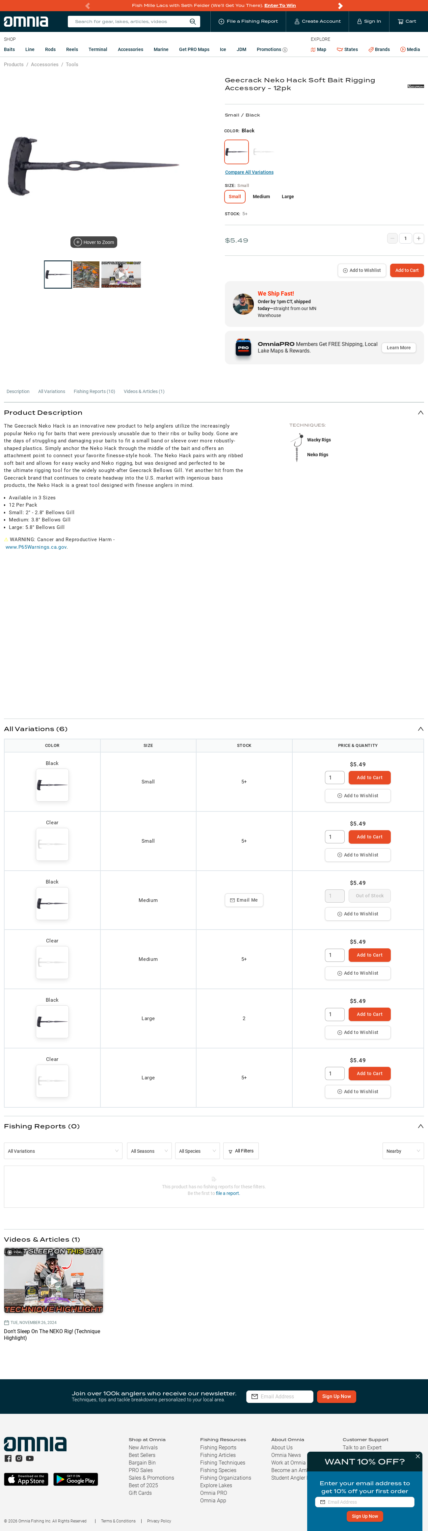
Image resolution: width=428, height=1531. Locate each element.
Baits (9, 49)
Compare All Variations (249, 172)
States (347, 49)
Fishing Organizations (225, 1478)
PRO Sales (141, 1470)
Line (30, 49)
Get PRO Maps (194, 49)
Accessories (130, 49)
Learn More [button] (399, 347)
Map (318, 49)
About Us (282, 1447)
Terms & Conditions (118, 1521)
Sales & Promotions (151, 1478)
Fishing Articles (218, 1455)
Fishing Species (218, 1470)
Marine (161, 49)
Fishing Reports (218, 1447)
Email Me (244, 900)
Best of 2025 (143, 1485)
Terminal (98, 49)
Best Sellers (142, 1455)
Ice (223, 49)
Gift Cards (140, 1493)
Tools (72, 64)
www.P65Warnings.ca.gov (36, 547)
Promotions (272, 50)
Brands (379, 49)
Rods (50, 49)
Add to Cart (407, 270)
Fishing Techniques (222, 1463)
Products (14, 64)
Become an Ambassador (299, 1470)
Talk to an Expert (362, 1447)
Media (410, 50)
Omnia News (286, 1455)
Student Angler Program (299, 1478)
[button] (214, 412)
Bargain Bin (142, 1463)
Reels (72, 49)
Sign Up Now (363, 1516)
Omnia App (213, 1500)
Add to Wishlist (362, 270)
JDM (241, 49)
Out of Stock (370, 895)
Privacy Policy (159, 1521)
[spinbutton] (334, 777)
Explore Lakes (216, 1485)
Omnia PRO (213, 1493)
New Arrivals (143, 1447)
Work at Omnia (288, 1463)
